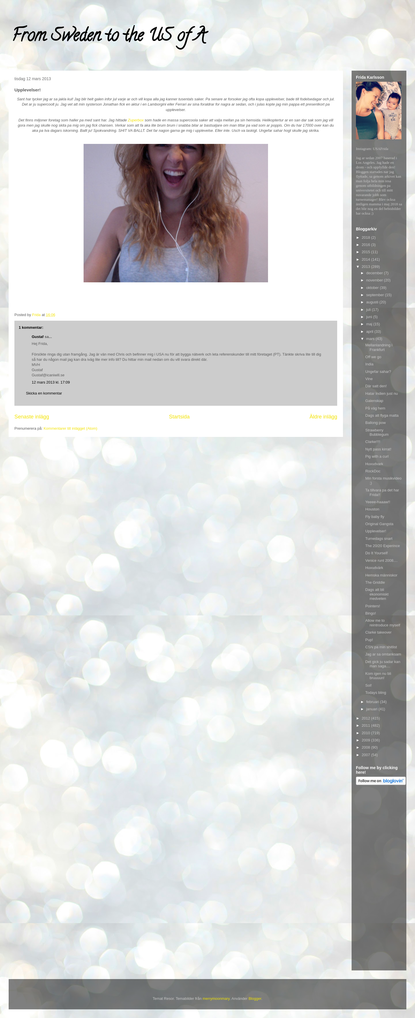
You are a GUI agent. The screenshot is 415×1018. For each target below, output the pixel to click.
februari (373, 702)
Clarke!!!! (372, 441)
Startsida (179, 417)
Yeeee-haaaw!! (377, 502)
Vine (369, 379)
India (369, 364)
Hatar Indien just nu (381, 393)
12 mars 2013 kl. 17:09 (51, 382)
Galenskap (374, 401)
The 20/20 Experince (382, 546)
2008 (366, 747)
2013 (366, 266)
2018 (366, 237)
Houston (372, 509)
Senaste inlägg (31, 417)
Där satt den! (375, 386)
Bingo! (370, 613)
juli (369, 309)
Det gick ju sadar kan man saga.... (382, 664)
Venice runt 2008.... (381, 560)
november (375, 280)
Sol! (368, 685)
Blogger (254, 998)
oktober (373, 288)
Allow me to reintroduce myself (382, 622)
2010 (366, 733)
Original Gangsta (379, 524)
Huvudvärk (374, 568)
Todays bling (375, 692)
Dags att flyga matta (382, 415)
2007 (366, 755)
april (370, 331)
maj (369, 324)
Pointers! (372, 606)
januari (372, 709)
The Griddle (375, 582)
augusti (373, 302)
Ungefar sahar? (378, 371)
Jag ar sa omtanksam (383, 654)
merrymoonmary (216, 998)
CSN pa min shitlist (381, 647)
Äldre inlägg (323, 417)
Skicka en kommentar (44, 393)
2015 (366, 252)
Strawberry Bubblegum (376, 432)
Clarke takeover (378, 632)
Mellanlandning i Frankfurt (378, 347)
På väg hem (375, 408)
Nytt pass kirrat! (378, 449)
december (375, 273)
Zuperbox (136, 120)
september (375, 295)
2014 (366, 259)
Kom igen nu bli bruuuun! (378, 675)
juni (369, 317)
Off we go (373, 357)
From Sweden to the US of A (108, 37)
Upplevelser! (375, 531)
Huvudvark (374, 464)
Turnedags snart (378, 538)
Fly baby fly (374, 516)
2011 (366, 725)
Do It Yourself (376, 553)
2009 (366, 740)
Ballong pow (375, 422)
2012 (366, 718)
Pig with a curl (376, 456)
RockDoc (372, 471)
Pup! (369, 640)
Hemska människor (381, 575)
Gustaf (38, 337)
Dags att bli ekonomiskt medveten (376, 594)
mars (371, 339)
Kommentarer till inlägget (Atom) (70, 428)
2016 (366, 245)
